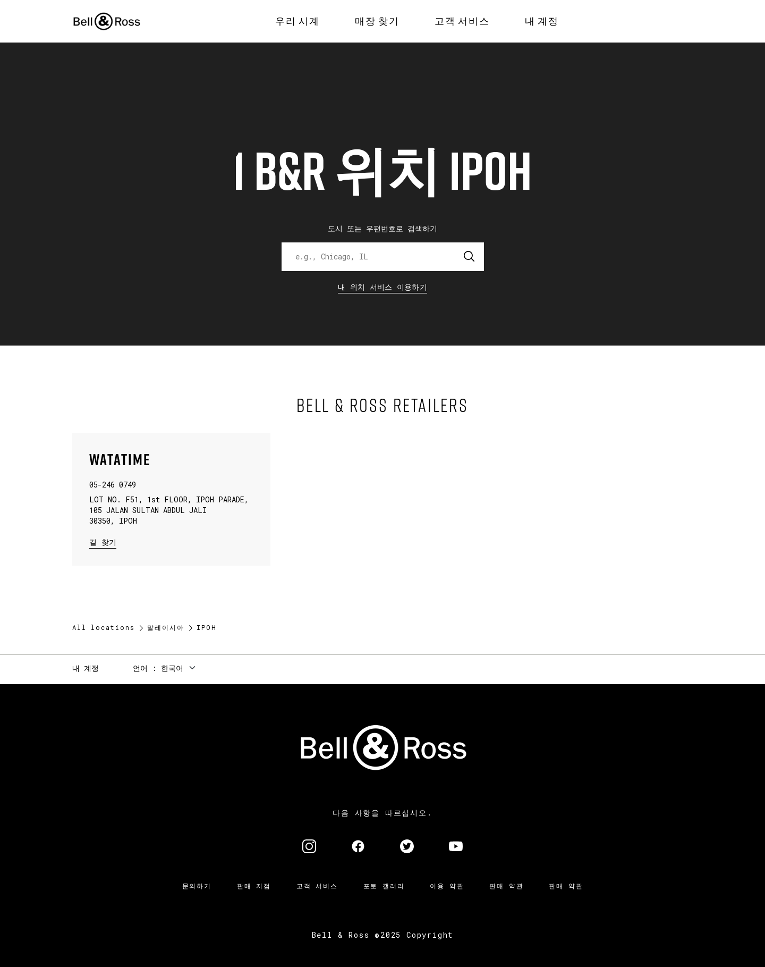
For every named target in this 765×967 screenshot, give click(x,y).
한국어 (172, 668)
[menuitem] (297, 21)
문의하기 (196, 885)
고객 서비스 (317, 885)
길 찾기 (102, 541)
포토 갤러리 (384, 885)
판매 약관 (506, 885)
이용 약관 (447, 885)
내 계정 (85, 668)
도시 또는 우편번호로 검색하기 (382, 228)
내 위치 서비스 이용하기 (382, 287)
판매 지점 (254, 885)
